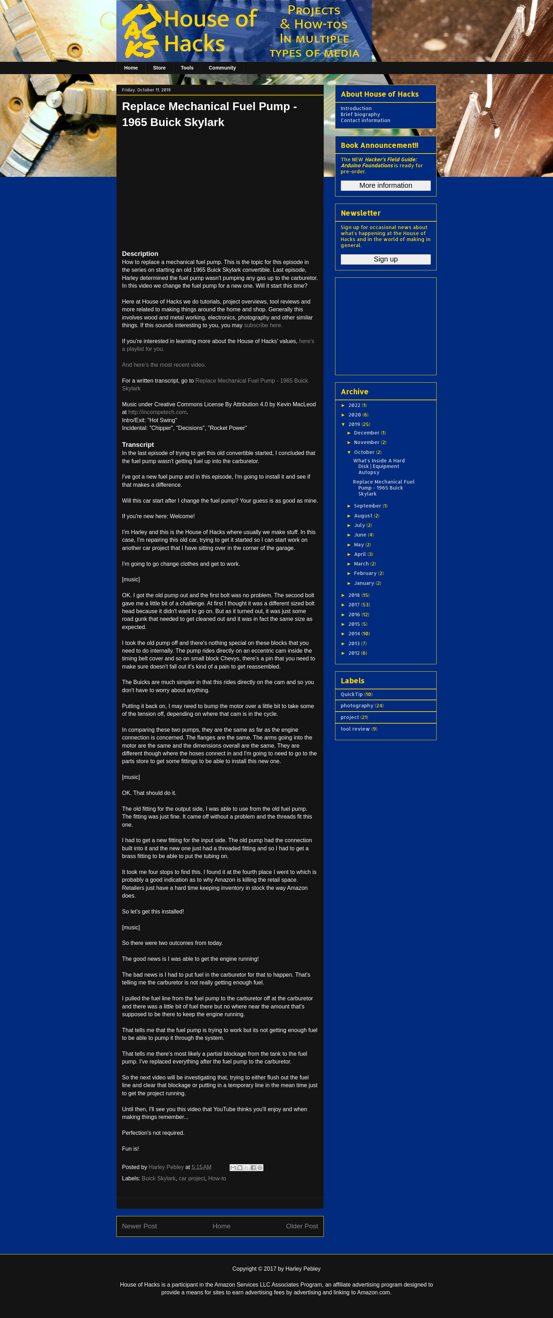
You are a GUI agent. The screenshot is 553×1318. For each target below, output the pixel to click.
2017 (354, 604)
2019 (354, 424)
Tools (187, 68)
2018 (354, 595)
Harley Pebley (167, 1167)
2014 (354, 633)
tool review (355, 729)
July (360, 525)
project (350, 717)
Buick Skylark (159, 1178)
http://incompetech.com (157, 412)
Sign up (386, 259)
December (367, 433)
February (366, 573)
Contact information (365, 120)
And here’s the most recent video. (164, 365)
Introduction (356, 108)
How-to (217, 1178)
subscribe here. (263, 325)
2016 (354, 614)
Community (222, 68)
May (359, 544)
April (360, 554)
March (362, 564)
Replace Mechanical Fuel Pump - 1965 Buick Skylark (384, 488)
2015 (354, 624)
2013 (354, 643)
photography (357, 705)
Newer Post (139, 1226)
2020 (355, 415)
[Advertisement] (385, 324)
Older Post (302, 1226)
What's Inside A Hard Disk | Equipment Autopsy (379, 466)
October (365, 452)
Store (159, 68)
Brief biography (360, 114)
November (367, 442)
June (361, 535)
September (368, 506)
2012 (354, 653)
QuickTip (352, 694)
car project (192, 1178)
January (365, 583)
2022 (355, 405)
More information (385, 185)
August (364, 516)
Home (131, 68)
